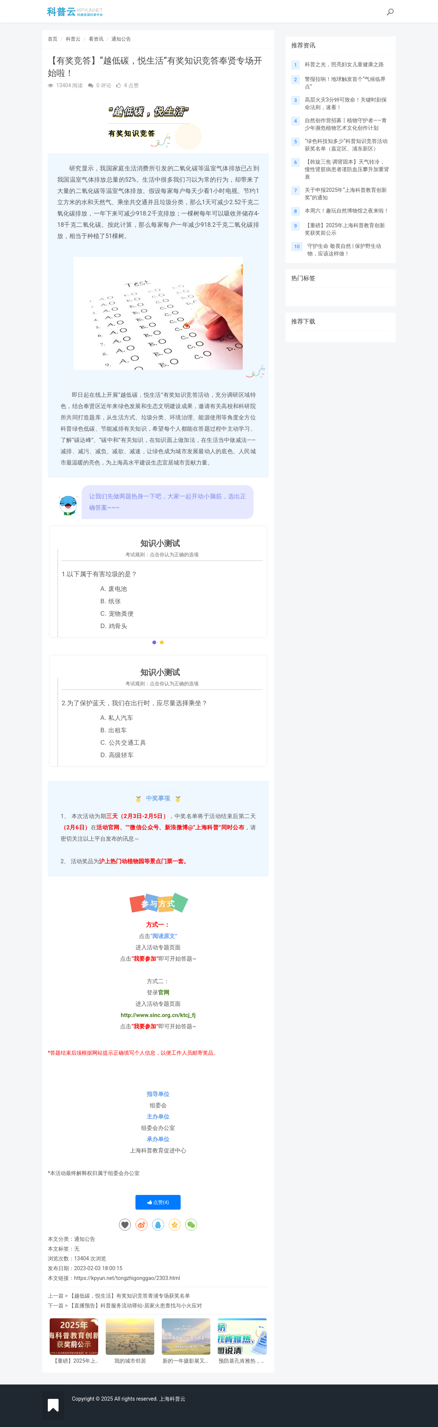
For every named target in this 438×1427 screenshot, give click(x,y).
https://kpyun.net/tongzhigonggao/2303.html (127, 1278)
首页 (53, 39)
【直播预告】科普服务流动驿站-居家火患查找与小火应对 (135, 1306)
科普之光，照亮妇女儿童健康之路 (344, 64)
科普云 (73, 39)
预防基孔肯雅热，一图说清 (242, 1361)
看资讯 (96, 39)
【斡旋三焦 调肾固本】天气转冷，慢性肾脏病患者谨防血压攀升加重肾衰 (347, 169)
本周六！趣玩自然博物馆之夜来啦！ (347, 211)
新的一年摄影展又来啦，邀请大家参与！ (186, 1361)
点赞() (158, 1202)
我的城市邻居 (130, 1361)
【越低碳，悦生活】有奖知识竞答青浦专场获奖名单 (129, 1296)
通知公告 (121, 39)
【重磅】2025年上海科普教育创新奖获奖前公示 (74, 1361)
